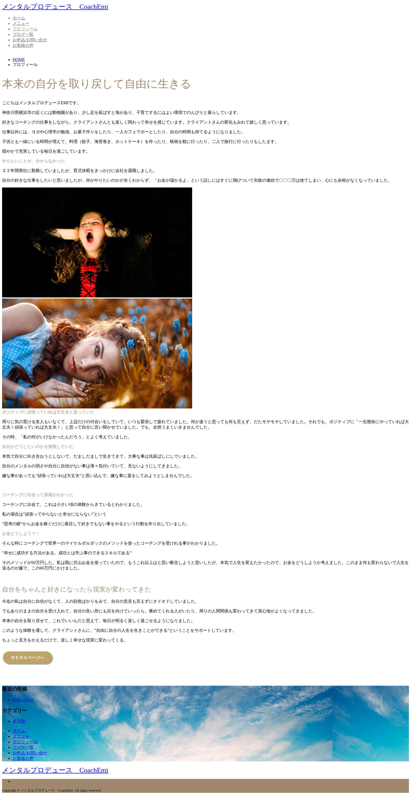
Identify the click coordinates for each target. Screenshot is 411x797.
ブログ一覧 (23, 34)
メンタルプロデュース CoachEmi (55, 6)
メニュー (21, 23)
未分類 (19, 721)
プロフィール (25, 29)
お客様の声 (23, 45)
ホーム (19, 18)
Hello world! (23, 700)
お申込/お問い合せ (30, 40)
